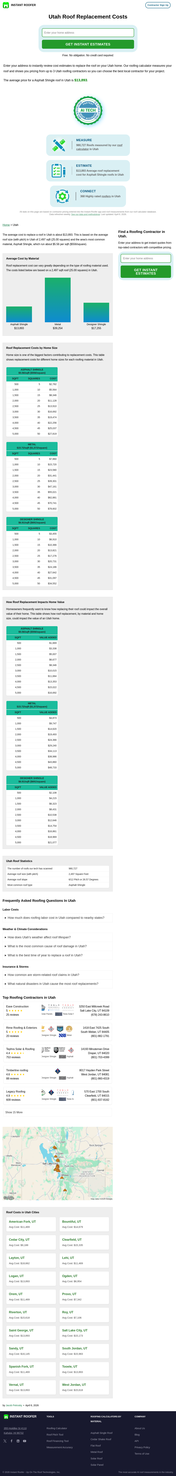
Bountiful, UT (71, 1221)
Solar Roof (96, 1458)
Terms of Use (142, 1453)
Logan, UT (16, 1276)
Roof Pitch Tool (55, 1434)
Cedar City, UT (19, 1239)
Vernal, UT (16, 1384)
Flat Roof (96, 1445)
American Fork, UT (22, 1221)
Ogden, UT (70, 1276)
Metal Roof (97, 1451)
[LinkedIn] (18, 1441)
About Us (140, 1428)
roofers (106, 196)
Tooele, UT (70, 1366)
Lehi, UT (68, 1258)
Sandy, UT (16, 1348)
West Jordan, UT (74, 1384)
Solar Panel (97, 1464)
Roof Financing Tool (58, 1440)
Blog (137, 1434)
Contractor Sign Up (157, 5)
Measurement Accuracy (60, 1447)
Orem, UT (16, 1294)
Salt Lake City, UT (74, 1330)
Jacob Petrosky (14, 1405)
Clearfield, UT (72, 1239)
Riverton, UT (18, 1312)
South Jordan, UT (74, 1348)
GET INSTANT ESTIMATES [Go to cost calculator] (88, 44)
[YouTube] (24, 1441)
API (137, 1440)
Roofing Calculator (57, 1428)
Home (6, 224)
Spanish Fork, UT (21, 1366)
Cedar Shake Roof (101, 1439)
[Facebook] (11, 1441)
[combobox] (88, 32)
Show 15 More (14, 1112)
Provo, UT (69, 1294)
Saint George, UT (21, 1330)
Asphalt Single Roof (101, 1432)
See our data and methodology (85, 214)
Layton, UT (17, 1258)
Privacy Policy (142, 1447)
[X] (5, 1441)
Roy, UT (67, 1312)
